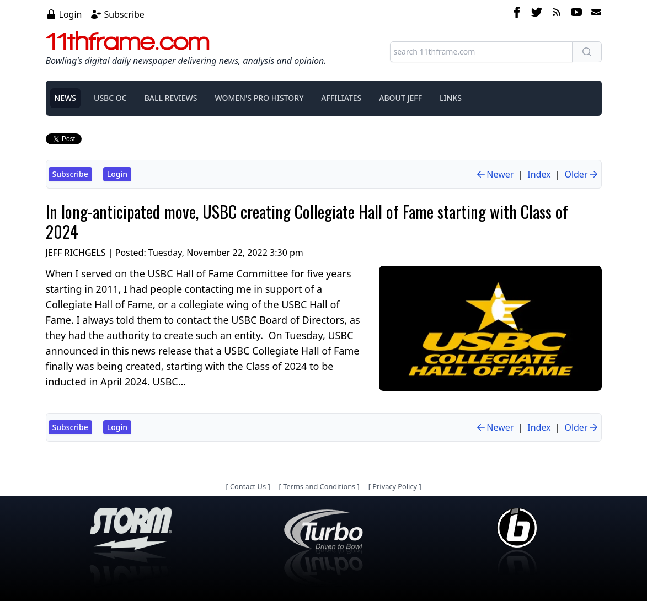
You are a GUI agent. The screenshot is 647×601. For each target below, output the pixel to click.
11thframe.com (128, 40)
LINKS (451, 98)
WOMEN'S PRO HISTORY (259, 98)
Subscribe (124, 14)
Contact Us (248, 486)
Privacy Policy (394, 486)
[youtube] (576, 14)
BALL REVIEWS (171, 98)
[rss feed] (556, 14)
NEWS (66, 98)
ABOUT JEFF (400, 98)
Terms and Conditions (319, 486)
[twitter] (537, 14)
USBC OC (110, 98)
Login (70, 14)
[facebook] (517, 14)
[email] (594, 14)
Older (581, 174)
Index (538, 174)
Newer (494, 174)
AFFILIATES (341, 98)
